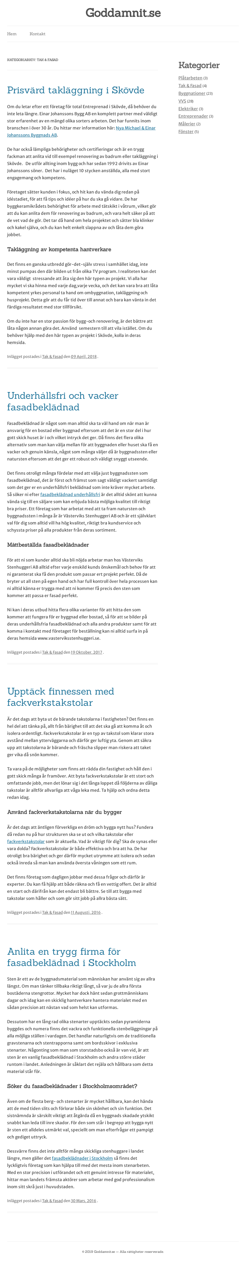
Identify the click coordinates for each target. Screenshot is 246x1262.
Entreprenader (193, 116)
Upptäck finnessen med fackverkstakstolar (60, 696)
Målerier (186, 124)
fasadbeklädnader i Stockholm (82, 1158)
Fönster (186, 131)
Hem (12, 33)
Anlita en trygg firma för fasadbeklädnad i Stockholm (71, 957)
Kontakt (38, 33)
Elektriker (188, 108)
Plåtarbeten (190, 78)
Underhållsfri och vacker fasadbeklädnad (62, 401)
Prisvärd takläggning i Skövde (75, 90)
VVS (182, 101)
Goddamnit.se (123, 13)
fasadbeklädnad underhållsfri (70, 494)
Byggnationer (191, 93)
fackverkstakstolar (26, 841)
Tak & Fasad (52, 356)
